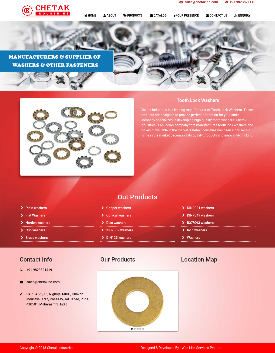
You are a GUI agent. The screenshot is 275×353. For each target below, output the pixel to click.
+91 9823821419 (39, 270)
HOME (90, 15)
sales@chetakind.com (43, 282)
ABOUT (109, 15)
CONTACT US (216, 15)
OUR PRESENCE (186, 15)
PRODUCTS (132, 15)
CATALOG (158, 15)
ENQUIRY (242, 15)
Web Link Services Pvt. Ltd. (202, 348)
